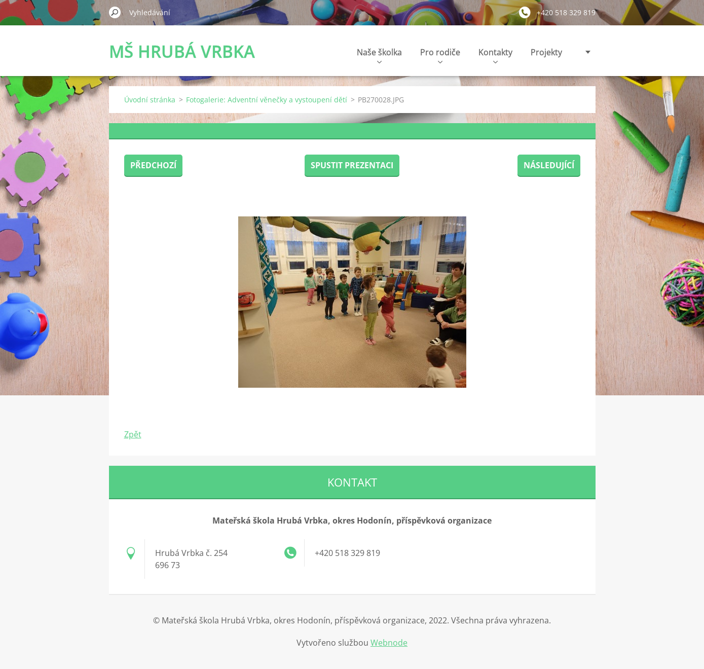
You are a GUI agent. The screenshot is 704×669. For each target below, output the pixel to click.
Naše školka (379, 55)
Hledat (115, 12)
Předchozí (153, 165)
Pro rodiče (440, 55)
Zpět (132, 434)
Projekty (546, 52)
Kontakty (495, 55)
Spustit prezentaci (352, 165)
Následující (549, 165)
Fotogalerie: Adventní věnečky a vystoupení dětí (266, 99)
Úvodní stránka (149, 99)
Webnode (388, 642)
